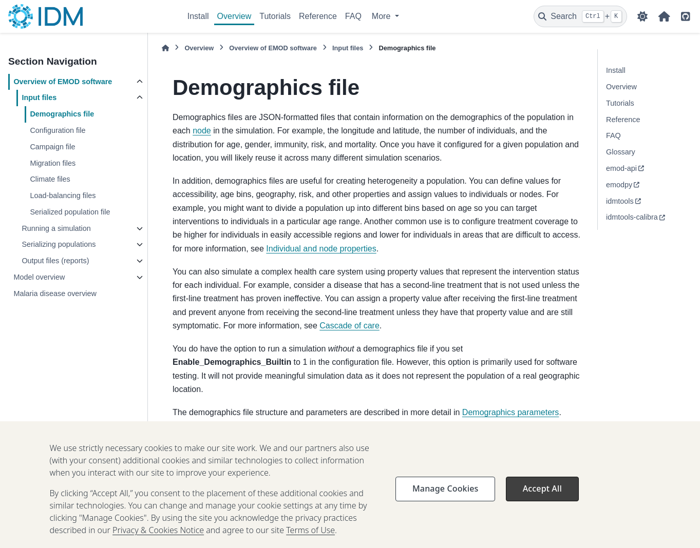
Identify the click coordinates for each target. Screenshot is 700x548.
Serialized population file (70, 212)
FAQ (353, 16)
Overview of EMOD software (62, 81)
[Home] (165, 48)
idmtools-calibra (632, 217)
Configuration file (57, 130)
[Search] (580, 16)
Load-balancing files (63, 195)
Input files (39, 97)
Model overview (39, 277)
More (382, 16)
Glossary (620, 152)
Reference (318, 16)
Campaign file (52, 147)
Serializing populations (59, 244)
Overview (234, 16)
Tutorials (275, 16)
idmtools (620, 201)
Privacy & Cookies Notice (158, 542)
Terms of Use (310, 542)
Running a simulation (56, 228)
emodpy (619, 185)
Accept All (542, 500)
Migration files (52, 163)
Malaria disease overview (55, 293)
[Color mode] (642, 16)
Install (198, 16)
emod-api (621, 168)
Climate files (50, 179)
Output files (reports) (55, 261)
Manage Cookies (445, 500)
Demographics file (62, 114)
